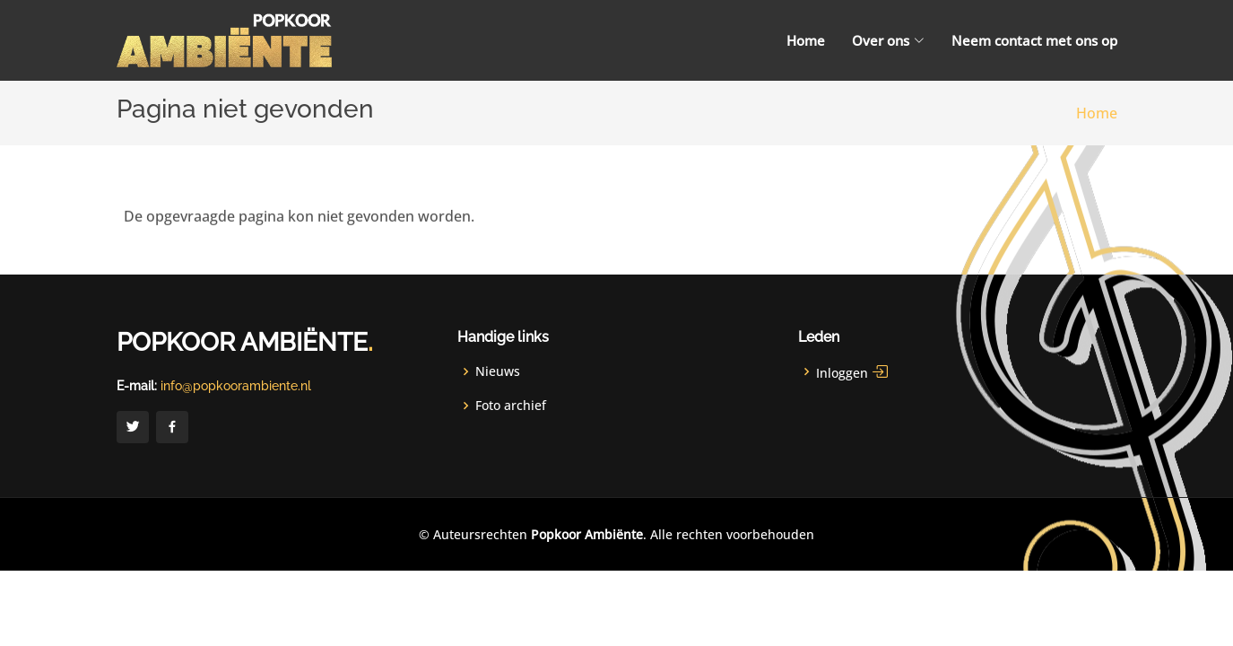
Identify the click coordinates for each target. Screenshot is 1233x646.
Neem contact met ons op (1034, 40)
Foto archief (510, 405)
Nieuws (497, 371)
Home (805, 40)
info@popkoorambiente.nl (236, 386)
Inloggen (853, 371)
